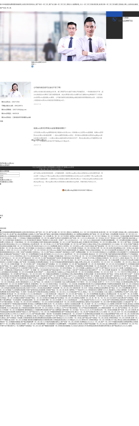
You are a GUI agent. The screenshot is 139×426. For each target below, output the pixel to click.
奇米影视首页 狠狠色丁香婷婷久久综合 (40, 240)
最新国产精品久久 (22, 312)
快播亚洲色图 (71, 250)
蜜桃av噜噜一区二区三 (116, 242)
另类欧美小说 (44, 260)
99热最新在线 (27, 306)
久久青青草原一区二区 (126, 324)
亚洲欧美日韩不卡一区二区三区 (95, 286)
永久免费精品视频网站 (81, 234)
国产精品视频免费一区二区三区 (85, 264)
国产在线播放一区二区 (53, 264)
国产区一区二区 (129, 266)
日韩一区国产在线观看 (24, 252)
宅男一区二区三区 (102, 248)
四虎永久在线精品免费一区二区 (75, 304)
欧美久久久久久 (26, 314)
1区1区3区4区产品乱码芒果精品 (126, 280)
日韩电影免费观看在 (66, 234)
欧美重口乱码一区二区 (50, 304)
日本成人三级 (70, 270)
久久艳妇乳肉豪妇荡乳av (51, 322)
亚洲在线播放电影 (111, 278)
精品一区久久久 (65, 256)
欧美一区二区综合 (97, 238)
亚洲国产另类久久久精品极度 (37, 278)
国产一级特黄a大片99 (116, 276)
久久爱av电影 (104, 276)
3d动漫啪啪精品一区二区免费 (41, 236)
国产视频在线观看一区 (49, 326)
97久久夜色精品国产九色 (34, 256)
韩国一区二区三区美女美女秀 (23, 246)
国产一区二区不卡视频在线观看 (112, 322)
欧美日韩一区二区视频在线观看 (62, 286)
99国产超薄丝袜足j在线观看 (35, 290)
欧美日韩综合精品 (8, 244)
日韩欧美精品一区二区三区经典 (119, 318)
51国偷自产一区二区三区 (45, 280)
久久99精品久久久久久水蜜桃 (35, 296)
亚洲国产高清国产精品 (27, 298)
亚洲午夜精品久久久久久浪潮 (62, 318)
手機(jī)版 (42, 169)
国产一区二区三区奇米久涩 (39, 250)
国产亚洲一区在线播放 (27, 262)
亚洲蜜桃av (36, 302)
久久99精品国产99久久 (74, 292)
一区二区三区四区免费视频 (94, 256)
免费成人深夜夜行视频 (77, 236)
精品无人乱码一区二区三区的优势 (122, 316)
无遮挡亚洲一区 (77, 288)
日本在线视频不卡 (121, 264)
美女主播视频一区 (123, 290)
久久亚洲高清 (4, 276)
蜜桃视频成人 (29, 310)
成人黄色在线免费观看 (128, 320)
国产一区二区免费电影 (57, 276)
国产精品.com (21, 316)
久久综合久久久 (72, 240)
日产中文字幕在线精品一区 (71, 308)
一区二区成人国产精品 (81, 318)
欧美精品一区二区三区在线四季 (105, 250)
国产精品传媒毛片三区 (57, 270)
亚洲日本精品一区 (55, 284)
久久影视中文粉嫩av (12, 262)
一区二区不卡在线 (39, 306)
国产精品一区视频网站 (75, 266)
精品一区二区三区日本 (24, 302)
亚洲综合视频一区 (90, 274)
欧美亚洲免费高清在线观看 (42, 318)
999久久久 (16, 314)
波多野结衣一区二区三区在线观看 (76, 254)
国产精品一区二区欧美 (41, 282)
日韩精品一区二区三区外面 (86, 248)
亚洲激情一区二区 (68, 264)
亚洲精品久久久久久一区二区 (90, 322)
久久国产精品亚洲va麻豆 (73, 242)
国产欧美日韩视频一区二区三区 (68, 244)
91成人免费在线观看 (69, 282)
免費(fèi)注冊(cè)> (6, 180)
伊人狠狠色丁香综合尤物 (85, 250)
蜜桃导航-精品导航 (128, 238)
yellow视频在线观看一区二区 (107, 308)
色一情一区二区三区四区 (60, 236)
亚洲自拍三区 (78, 286)
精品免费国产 (47, 288)
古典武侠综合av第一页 (102, 260)
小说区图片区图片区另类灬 (30, 268)
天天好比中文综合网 (126, 260)
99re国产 (126, 292)
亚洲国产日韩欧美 (24, 284)
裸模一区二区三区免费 (53, 300)
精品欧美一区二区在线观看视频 (122, 270)
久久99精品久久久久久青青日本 (77, 320)
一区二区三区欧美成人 (7, 282)
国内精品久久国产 (69, 252)
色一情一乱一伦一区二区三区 (102, 298)
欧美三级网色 (69, 290)
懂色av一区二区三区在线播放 (93, 292)
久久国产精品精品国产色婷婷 (51, 258)
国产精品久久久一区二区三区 (59, 260)
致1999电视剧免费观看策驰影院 (63, 262)
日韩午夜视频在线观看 (114, 302)
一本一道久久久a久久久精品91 (25, 280)
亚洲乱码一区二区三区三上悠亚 (113, 258)
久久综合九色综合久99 (78, 326)
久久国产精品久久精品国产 (53, 252)
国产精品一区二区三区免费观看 (119, 288)
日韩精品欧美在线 (59, 320)
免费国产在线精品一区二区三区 (30, 326)
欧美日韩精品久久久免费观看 (105, 252)
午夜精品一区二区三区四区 (109, 236)
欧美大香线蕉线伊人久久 (24, 282)
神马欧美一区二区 (10, 316)
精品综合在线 (20, 288)
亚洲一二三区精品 (19, 238)
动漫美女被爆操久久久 (31, 260)
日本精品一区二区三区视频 (9, 298)
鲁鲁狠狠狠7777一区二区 (99, 306)
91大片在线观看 (55, 282)
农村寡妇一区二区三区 (101, 272)
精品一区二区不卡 (76, 260)
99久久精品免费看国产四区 (110, 314)
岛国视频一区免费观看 (96, 296)
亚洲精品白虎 (66, 314)
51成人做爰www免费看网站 (113, 292)
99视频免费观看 (55, 312)
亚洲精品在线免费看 (101, 288)
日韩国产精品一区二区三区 (55, 290)
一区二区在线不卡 (78, 314)
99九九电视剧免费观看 (98, 284)
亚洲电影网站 (128, 322)
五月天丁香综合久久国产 (113, 238)
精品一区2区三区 (75, 280)
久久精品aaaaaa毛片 (67, 278)
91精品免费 (115, 260)
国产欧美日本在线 (18, 296)
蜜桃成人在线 (31, 316)
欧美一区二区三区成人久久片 (46, 244)
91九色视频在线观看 (12, 286)
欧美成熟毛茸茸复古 (104, 326)
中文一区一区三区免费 (68, 248)
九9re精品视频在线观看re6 (29, 286)
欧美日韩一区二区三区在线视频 (82, 272)
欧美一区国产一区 (60, 240)
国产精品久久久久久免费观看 (66, 316)
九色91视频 (56, 248)
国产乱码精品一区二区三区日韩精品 (67, 298)
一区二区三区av (126, 262)
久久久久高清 (86, 238)
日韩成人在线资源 (88, 280)
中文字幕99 (80, 282)
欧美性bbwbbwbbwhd (62, 280)
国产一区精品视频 (38, 264)
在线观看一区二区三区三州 (62, 288)
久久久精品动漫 (12, 308)
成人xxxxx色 (122, 278)
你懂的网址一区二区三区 (39, 284)
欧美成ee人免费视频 (34, 304)
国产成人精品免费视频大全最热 (22, 234)
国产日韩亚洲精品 (113, 300)
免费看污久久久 (102, 290)
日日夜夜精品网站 (127, 282)
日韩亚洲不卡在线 (121, 304)
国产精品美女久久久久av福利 (122, 326)
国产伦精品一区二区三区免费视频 (86, 294)
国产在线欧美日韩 (92, 312)
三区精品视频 (124, 236)
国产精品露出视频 (38, 314)
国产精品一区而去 (113, 274)
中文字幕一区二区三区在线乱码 (99, 316)
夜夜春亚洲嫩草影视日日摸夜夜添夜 (40, 320)
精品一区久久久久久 (82, 310)
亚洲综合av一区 (37, 252)
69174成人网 (115, 320)
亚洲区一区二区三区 (28, 324)
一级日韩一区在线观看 (53, 314)
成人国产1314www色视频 (74, 276)
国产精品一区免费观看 (110, 234)
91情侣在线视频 (82, 316)
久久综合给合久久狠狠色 (43, 248)
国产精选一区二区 (96, 234)
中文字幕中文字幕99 (9, 278)
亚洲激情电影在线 (68, 258)
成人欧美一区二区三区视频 (17, 320)
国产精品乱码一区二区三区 (31, 258)
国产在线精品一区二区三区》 (12, 306)
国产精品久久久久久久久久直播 (112, 268)
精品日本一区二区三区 (66, 294)
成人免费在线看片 (111, 324)
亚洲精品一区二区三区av (57, 292)
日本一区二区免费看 (114, 262)
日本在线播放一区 (45, 286)
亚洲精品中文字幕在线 (46, 266)
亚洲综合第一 (53, 294)
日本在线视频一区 (61, 266)
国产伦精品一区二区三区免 (98, 318)
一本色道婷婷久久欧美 (74, 324)
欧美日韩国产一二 (40, 272)
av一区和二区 (8, 250)
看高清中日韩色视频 (127, 300)
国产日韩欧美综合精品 (41, 292)
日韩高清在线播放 (64, 326)
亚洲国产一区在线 (81, 258)
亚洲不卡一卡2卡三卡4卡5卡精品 (109, 282)
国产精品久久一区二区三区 (11, 258)
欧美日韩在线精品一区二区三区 (79, 306)
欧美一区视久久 (110, 296)
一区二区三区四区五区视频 (44, 298)
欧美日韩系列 (101, 274)
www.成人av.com (88, 260)
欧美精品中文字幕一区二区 (126, 250)
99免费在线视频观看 (107, 240)
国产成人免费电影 (55, 310)
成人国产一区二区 (126, 294)
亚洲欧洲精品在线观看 (27, 276)
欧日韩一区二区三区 (93, 236)
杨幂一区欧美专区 (42, 276)
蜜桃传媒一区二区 (68, 310)
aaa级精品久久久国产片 (93, 268)
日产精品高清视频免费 (89, 308)
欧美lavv (61, 304)
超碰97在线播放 (19, 266)
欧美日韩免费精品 (115, 248)
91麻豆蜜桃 (54, 234)
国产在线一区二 (75, 238)
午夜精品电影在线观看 (19, 304)
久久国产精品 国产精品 (42, 234)
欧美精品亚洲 (91, 326)
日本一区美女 (127, 248)
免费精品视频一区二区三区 (85, 252)
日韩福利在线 (17, 270)
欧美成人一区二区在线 (69, 284)
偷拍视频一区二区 (58, 242)
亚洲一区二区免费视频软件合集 (32, 254)
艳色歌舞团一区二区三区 (105, 264)
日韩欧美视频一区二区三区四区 (21, 264)
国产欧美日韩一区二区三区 (13, 260)
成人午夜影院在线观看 (26, 308)
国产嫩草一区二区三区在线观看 (56, 296)
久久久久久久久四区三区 (122, 246)
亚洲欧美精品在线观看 (92, 314)
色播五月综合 (61, 250)
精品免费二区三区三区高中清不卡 (111, 266)
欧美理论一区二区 (100, 262)
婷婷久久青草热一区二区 (66, 246)
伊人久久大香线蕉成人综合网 (25, 244)
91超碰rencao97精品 (63, 272)
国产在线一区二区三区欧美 (127, 310)
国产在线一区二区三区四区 (70, 322)
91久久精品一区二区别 (119, 244)
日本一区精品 (88, 288)
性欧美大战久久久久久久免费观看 (45, 246)
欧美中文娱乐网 (118, 298)
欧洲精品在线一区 (113, 294)
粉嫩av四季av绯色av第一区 (84, 262)
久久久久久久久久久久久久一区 (51, 268)
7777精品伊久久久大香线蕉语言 (86, 290)
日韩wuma (52, 250)
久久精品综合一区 (31, 266)
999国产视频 (132, 244)
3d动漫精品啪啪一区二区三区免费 (33, 300)
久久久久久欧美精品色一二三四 (37, 294)
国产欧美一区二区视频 (91, 276)
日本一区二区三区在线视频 (126, 312)
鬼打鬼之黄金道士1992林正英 (105, 280)
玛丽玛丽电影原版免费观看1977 (119, 254)
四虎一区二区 (91, 304)
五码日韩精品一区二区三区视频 (73, 268)
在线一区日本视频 (27, 248)
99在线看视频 (21, 278)
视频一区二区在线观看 (41, 270)
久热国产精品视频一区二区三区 (94, 324)
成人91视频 (11, 280)
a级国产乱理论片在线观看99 (59, 238)
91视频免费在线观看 (42, 310)
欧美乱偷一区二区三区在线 (16, 294)
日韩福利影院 (79, 278)
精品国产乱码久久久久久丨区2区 (95, 300)
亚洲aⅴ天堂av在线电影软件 (101, 244)
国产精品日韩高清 (54, 278)
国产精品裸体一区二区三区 (104, 246)
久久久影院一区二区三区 (107, 312)
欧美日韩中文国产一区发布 (129, 274)
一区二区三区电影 (91, 282)
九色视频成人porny (130, 268)
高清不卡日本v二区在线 (34, 288)
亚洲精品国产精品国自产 (12, 254)
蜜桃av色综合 (16, 324)
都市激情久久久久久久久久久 (54, 254)
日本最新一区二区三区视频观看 (13, 310)
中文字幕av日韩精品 (95, 258)
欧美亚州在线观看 (24, 236)
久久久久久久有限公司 (21, 250)
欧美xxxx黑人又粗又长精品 (85, 246)
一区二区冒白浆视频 (110, 310)
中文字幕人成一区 (78, 256)
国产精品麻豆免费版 (125, 286)
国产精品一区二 (7, 266)
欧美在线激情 (99, 278)
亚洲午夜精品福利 (45, 242)
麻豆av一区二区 (80, 312)
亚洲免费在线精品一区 (44, 262)
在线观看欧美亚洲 (84, 284)
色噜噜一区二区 (85, 298)
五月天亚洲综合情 (96, 310)
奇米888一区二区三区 (126, 234)
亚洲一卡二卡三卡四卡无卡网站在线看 (123, 272)
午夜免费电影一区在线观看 (11, 300)
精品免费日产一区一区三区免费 (99, 270)
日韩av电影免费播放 (76, 274)
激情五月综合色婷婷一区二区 (95, 302)
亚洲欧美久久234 (20, 240)
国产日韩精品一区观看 (14, 318)
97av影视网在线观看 (18, 290)
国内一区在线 (27, 292)
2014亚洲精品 (64, 274)
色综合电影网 (14, 276)
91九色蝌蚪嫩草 (60, 324)
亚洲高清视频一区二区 (91, 266)
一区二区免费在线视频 (123, 240)
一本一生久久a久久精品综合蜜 (89, 240)
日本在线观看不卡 (122, 252)
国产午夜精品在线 (81, 270)
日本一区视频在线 (6, 270)
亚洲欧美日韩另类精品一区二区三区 (95, 242)
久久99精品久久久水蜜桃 (105, 304)
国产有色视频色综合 (111, 256)
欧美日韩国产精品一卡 (14, 292)
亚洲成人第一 (10, 242)
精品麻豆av (113, 290)
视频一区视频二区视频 (51, 256)
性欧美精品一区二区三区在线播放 (27, 242)
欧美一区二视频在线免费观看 (49, 274)
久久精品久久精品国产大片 (46, 316)
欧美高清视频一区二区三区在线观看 (20, 272)
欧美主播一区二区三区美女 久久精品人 (48, 308)
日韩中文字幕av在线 (115, 306)
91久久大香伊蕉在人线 (17, 256)
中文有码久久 (89, 278)
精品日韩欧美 (51, 272)
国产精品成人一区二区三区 (28, 274)
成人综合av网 (16, 248)
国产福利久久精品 (85, 244)
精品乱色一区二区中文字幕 (98, 254)
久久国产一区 (27, 270)
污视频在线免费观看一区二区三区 (37, 238)
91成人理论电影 (111, 286)
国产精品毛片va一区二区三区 (39, 312)
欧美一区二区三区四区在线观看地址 (72, 302)
